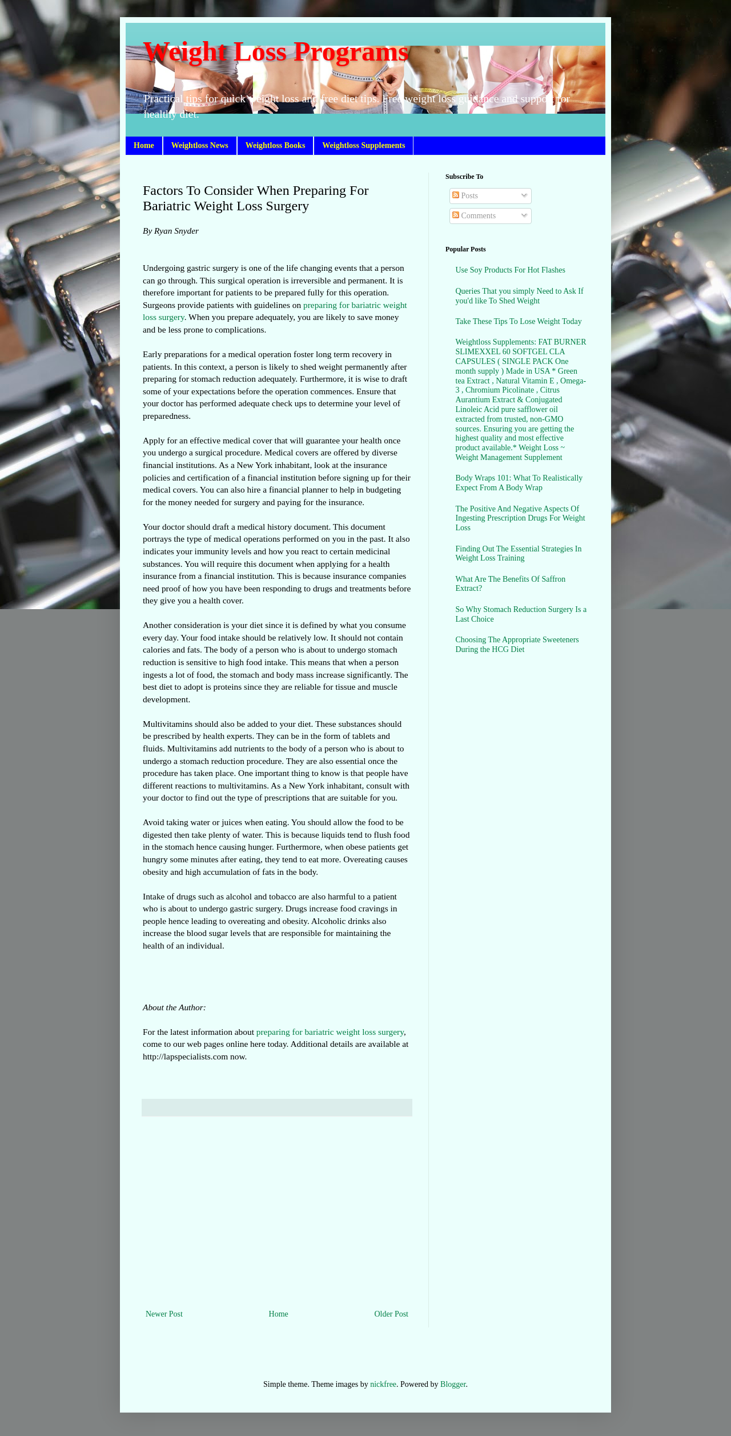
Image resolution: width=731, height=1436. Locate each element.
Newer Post (164, 1314)
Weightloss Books (276, 145)
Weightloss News (199, 145)
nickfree (383, 1384)
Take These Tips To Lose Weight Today (519, 321)
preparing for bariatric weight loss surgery (330, 1032)
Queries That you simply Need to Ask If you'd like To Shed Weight (520, 296)
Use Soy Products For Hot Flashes (511, 270)
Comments (474, 215)
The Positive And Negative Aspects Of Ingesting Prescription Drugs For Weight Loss (520, 519)
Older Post (392, 1314)
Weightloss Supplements (363, 145)
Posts (465, 195)
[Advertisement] (277, 1213)
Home (144, 145)
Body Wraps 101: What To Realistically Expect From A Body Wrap (519, 483)
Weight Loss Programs (276, 51)
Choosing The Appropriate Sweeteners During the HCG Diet (517, 644)
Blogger (452, 1384)
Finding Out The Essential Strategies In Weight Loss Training (519, 554)
